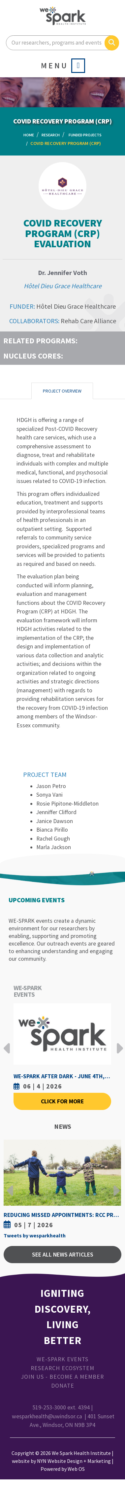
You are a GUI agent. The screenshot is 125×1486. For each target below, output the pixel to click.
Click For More (62, 1101)
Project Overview (62, 391)
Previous (7, 1043)
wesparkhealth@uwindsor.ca (47, 1416)
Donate (62, 1385)
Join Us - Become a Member (62, 1376)
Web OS (76, 1469)
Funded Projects (85, 134)
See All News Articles (62, 1254)
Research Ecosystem (62, 1368)
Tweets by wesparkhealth (35, 1235)
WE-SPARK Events (62, 1359)
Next (118, 1043)
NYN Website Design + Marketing (74, 1461)
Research (51, 134)
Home (28, 134)
